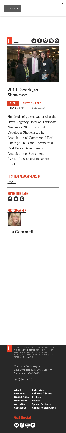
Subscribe (19, 393)
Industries (38, 389)
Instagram (45, 40)
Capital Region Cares (44, 407)
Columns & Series (42, 393)
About (17, 389)
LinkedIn (51, 40)
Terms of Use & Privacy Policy (27, 355)
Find (57, 40)
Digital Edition (22, 396)
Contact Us (20, 407)
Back (13, 103)
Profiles (36, 396)
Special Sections (41, 404)
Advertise (20, 404)
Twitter (33, 40)
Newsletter (20, 400)
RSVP (12, 182)
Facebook (39, 40)
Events (36, 400)
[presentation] (9, 40)
